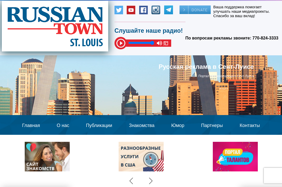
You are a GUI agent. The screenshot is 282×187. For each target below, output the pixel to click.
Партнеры (212, 125)
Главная (31, 125)
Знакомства (142, 125)
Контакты (250, 125)
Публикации (99, 125)
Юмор (177, 125)
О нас (63, 125)
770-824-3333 (265, 38)
